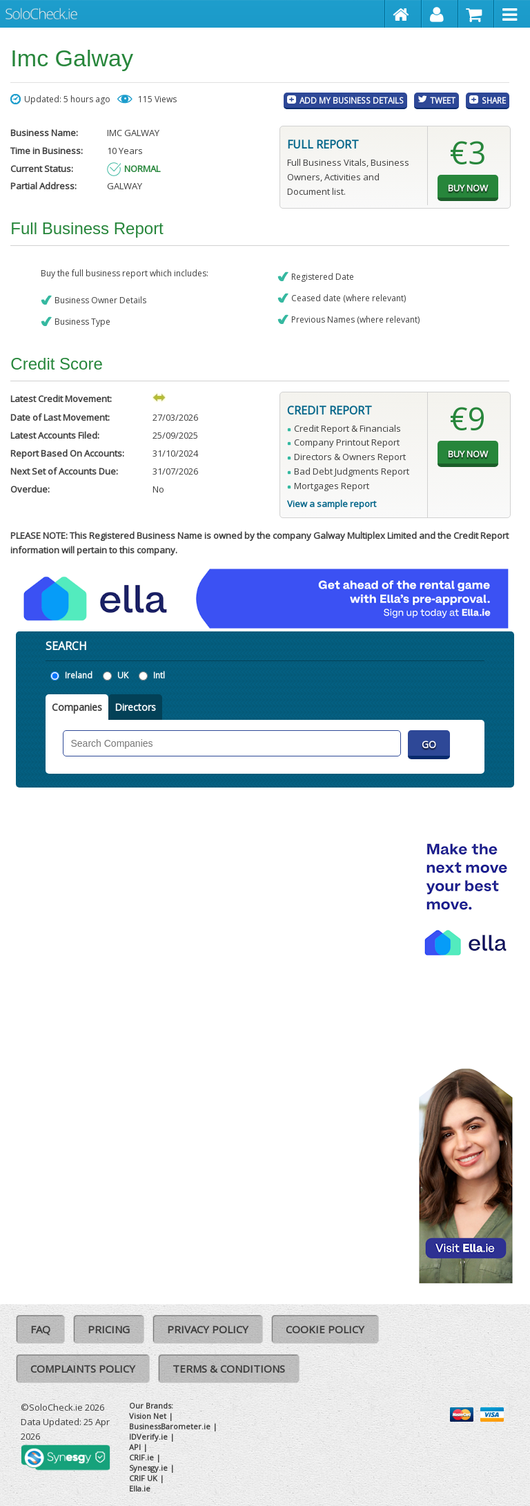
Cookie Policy (325, 1329)
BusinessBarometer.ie (169, 1426)
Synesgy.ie (148, 1467)
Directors (135, 707)
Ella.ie (139, 1488)
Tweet (442, 100)
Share (494, 100)
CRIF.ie (141, 1457)
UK (122, 675)
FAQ (40, 1329)
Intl (159, 675)
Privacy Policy (207, 1329)
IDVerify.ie (148, 1436)
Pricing (109, 1329)
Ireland (78, 675)
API (135, 1447)
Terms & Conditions (229, 1368)
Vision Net (147, 1416)
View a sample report (331, 503)
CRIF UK (143, 1478)
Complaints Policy (82, 1368)
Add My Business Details (352, 100)
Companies (77, 707)
